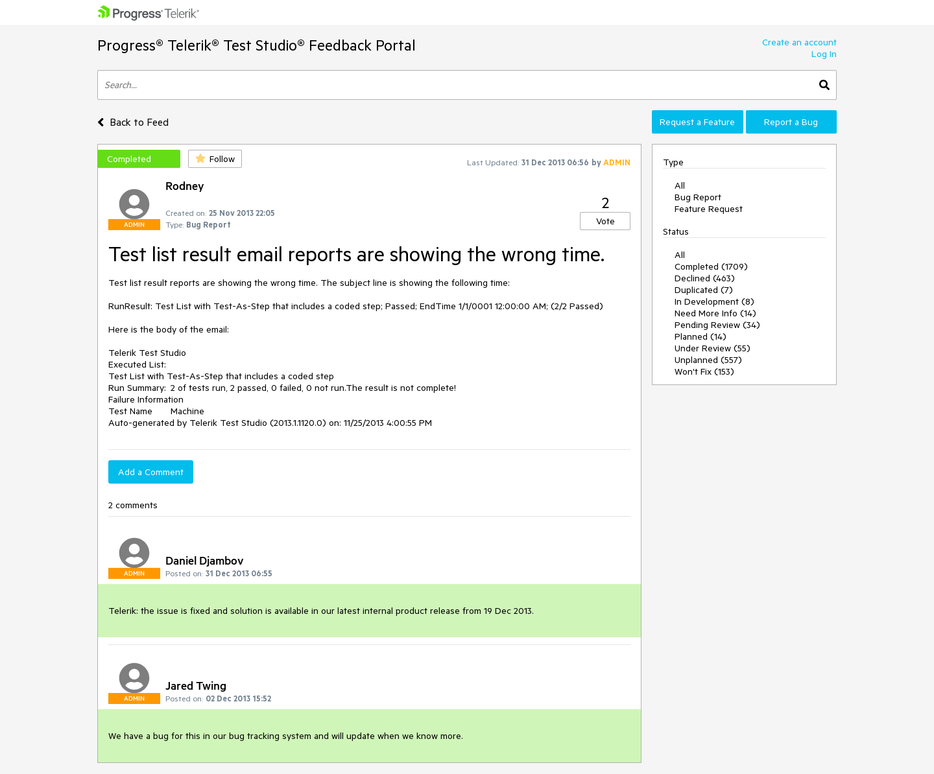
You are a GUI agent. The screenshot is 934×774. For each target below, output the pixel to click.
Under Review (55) (712, 348)
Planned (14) (700, 336)
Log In (824, 54)
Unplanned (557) (708, 360)
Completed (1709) (711, 266)
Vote (605, 221)
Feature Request (709, 209)
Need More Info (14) (715, 313)
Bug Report (698, 197)
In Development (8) (714, 301)
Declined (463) (705, 278)
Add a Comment (151, 472)
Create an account (799, 42)
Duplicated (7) (704, 290)
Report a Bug (791, 122)
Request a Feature (697, 122)
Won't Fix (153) (704, 371)
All (680, 185)
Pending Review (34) (717, 325)
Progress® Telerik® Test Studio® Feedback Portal (256, 45)
